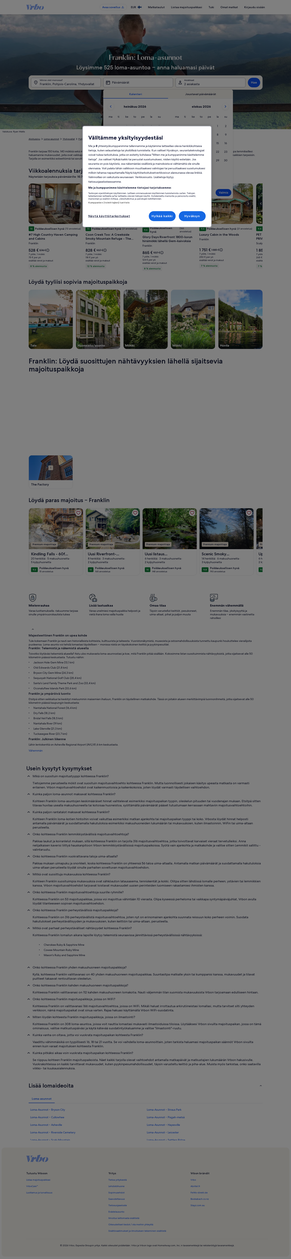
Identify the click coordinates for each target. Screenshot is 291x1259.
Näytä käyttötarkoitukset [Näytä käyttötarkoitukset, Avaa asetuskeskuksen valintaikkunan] (109, 216)
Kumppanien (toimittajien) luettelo (109, 202)
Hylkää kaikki (162, 216)
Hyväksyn (192, 216)
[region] (147, 176)
